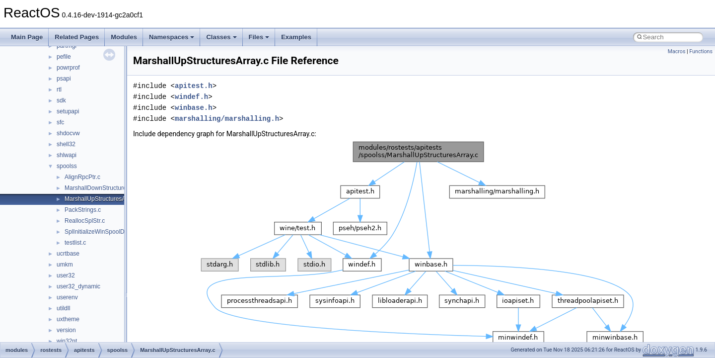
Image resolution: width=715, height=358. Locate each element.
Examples (296, 37)
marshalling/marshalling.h (227, 118)
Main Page (27, 37)
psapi (64, 78)
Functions (701, 51)
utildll (63, 308)
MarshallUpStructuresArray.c (102, 198)
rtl (59, 89)
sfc (60, 122)
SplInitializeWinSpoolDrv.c (99, 231)
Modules (124, 37)
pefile (64, 56)
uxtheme (68, 319)
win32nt (67, 341)
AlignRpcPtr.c (82, 177)
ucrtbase (68, 253)
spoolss (67, 166)
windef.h (191, 96)
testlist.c (75, 242)
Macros (677, 51)
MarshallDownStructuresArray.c (106, 187)
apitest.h (194, 85)
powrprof (68, 67)
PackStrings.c (83, 209)
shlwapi (66, 155)
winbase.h (194, 107)
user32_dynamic (78, 286)
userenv (67, 297)
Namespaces (172, 37)
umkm (65, 264)
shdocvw (68, 133)
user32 (66, 275)
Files (259, 37)
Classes (221, 37)
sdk (61, 100)
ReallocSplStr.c (85, 220)
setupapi (68, 111)
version (66, 330)
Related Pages (77, 37)
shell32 (66, 144)
